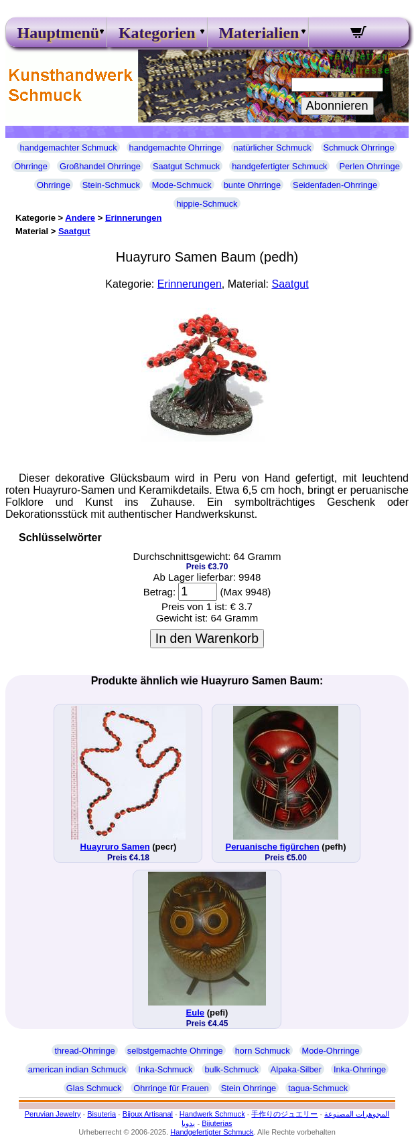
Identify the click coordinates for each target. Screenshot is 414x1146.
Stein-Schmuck (111, 185)
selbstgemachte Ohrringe (175, 1051)
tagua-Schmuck (318, 1088)
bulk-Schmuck (231, 1069)
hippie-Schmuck (206, 204)
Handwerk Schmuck (212, 1114)
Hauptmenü (56, 32)
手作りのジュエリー (284, 1114)
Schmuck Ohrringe (359, 147)
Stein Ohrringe (249, 1088)
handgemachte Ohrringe (175, 147)
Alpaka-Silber (296, 1069)
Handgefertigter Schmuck (211, 1132)
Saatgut (74, 231)
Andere (80, 218)
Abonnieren (337, 105)
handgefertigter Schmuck (279, 166)
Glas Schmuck (94, 1088)
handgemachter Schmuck (68, 147)
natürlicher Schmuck (273, 147)
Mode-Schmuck (182, 185)
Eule (195, 1013)
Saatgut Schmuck (186, 166)
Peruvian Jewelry (53, 1114)
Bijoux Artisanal (148, 1114)
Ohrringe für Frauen (170, 1088)
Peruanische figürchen (273, 847)
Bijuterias (217, 1123)
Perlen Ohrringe (369, 166)
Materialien (257, 32)
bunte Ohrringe (252, 185)
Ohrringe (31, 166)
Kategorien (157, 32)
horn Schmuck (262, 1051)
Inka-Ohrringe (360, 1069)
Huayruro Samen (115, 847)
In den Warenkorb (207, 638)
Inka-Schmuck (165, 1069)
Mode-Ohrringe (331, 1051)
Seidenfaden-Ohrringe (335, 185)
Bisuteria (101, 1114)
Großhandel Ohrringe (100, 166)
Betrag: (159, 591)
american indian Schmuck (77, 1069)
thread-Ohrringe (84, 1051)
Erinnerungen (133, 218)
